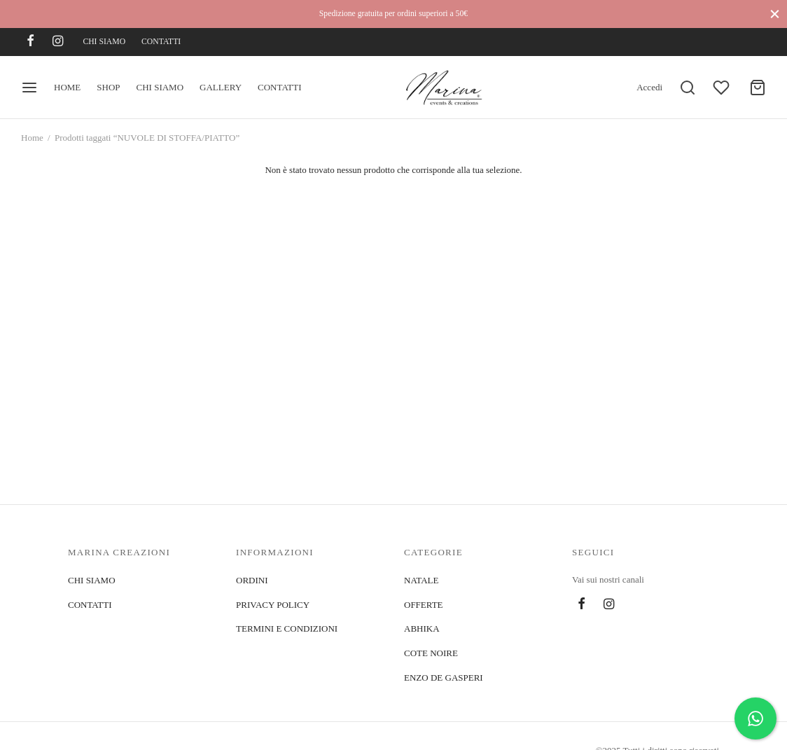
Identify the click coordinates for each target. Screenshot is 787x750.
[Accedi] (649, 87)
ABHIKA (422, 628)
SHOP (108, 87)
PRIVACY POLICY (272, 604)
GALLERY (221, 87)
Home (32, 137)
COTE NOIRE (431, 653)
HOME (67, 87)
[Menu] (29, 87)
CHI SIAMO (104, 41)
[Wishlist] (722, 87)
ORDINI (252, 580)
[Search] (687, 87)
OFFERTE (423, 604)
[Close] (774, 13)
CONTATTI (161, 41)
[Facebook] (30, 42)
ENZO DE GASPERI (443, 677)
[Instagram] (58, 42)
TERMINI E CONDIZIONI (286, 628)
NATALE (421, 580)
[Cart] (757, 87)
